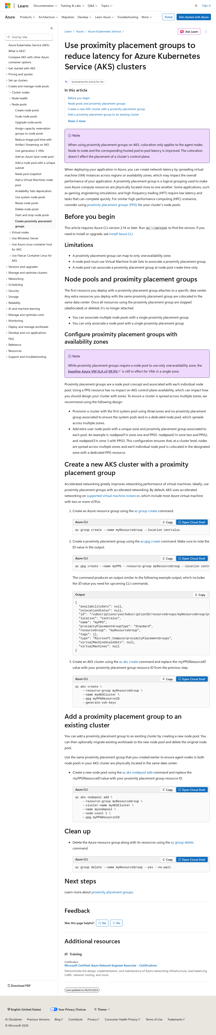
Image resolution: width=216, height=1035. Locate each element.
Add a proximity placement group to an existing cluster (103, 114)
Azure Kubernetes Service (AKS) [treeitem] (28, 45)
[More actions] (205, 31)
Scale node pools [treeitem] (26, 116)
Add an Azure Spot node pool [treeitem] (34, 157)
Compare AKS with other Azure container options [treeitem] (28, 59)
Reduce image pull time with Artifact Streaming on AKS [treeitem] (33, 142)
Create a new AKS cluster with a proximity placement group (106, 109)
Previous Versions (38, 1019)
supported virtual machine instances (113, 495)
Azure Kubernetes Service (104, 31)
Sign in (206, 5)
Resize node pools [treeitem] (26, 203)
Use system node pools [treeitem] (30, 197)
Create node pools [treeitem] (27, 110)
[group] (141, 566)
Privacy (92, 1019)
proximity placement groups (112, 892)
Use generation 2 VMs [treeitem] (29, 151)
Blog (57, 1019)
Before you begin (79, 98)
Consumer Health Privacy (121, 1019)
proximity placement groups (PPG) (112, 204)
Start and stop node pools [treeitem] (32, 215)
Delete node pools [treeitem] (27, 209)
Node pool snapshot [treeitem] (28, 174)
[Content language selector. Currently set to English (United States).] (24, 1009)
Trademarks (174, 1019)
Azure (80, 31)
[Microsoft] (8, 5)
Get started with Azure (194, 17)
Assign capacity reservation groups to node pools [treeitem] (32, 131)
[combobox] (29, 37)
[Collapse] (51, 28)
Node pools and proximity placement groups (97, 103)
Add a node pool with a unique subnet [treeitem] (35, 165)
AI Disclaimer (13, 1019)
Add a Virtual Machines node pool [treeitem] (34, 182)
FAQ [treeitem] (11, 339)
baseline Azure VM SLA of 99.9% (93, 371)
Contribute (75, 1019)
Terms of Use (154, 1019)
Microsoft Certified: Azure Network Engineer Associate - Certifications (111, 965)
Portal (169, 17)
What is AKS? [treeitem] (17, 51)
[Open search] (196, 5)
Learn (68, 31)
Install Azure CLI (121, 233)
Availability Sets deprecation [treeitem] (33, 191)
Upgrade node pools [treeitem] (28, 122)
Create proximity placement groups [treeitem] (33, 223)
